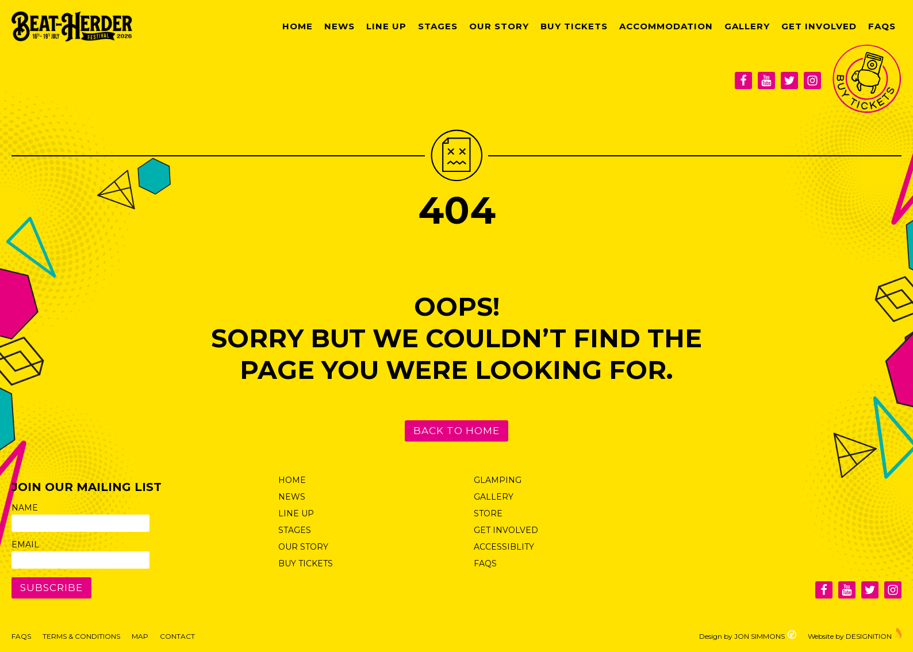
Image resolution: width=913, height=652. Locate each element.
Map (140, 636)
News (339, 26)
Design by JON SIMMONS (747, 635)
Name (24, 508)
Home (297, 26)
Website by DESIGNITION (855, 633)
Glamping (497, 480)
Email (25, 544)
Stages (438, 26)
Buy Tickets (574, 26)
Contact (177, 636)
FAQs (882, 26)
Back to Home (456, 430)
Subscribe (51, 587)
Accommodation (666, 26)
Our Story (499, 26)
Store (488, 513)
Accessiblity (504, 547)
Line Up (386, 26)
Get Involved (819, 26)
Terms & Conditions (81, 636)
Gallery (747, 26)
